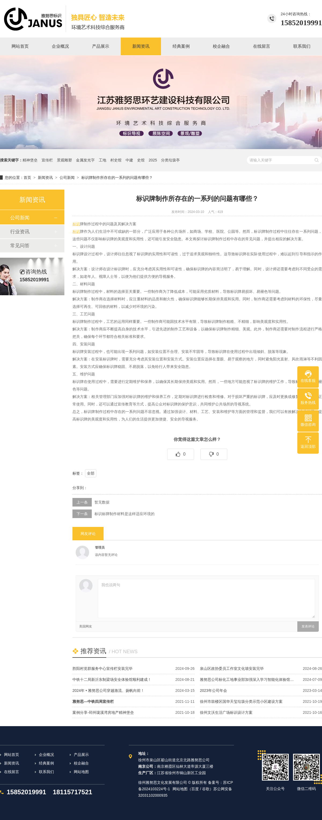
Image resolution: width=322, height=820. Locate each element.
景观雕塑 (64, 160)
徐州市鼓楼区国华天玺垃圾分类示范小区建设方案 (241, 701)
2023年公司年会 (213, 690)
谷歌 (206, 789)
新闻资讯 (45, 177)
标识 (76, 224)
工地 (102, 160)
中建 (129, 160)
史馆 (141, 160)
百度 (195, 789)
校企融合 (81, 763)
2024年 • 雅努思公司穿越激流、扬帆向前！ (108, 690)
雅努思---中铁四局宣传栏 (93, 701)
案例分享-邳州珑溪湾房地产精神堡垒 (103, 712)
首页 (27, 177)
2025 (153, 160)
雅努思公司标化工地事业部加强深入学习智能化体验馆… (247, 679)
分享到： (79, 488)
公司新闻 (67, 177)
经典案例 (46, 763)
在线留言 (11, 772)
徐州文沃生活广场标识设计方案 (226, 712)
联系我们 (46, 772)
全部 (90, 473)
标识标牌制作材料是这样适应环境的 (124, 514)
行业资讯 (20, 231)
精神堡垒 (30, 160)
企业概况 (46, 754)
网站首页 (11, 754)
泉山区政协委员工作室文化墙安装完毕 (232, 668)
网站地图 (81, 772)
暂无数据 (101, 502)
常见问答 (20, 245)
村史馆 (116, 160)
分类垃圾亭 (170, 160)
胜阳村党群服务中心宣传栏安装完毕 (102, 668)
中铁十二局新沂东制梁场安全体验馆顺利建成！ (111, 679)
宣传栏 (47, 160)
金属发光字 (85, 160)
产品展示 (81, 754)
